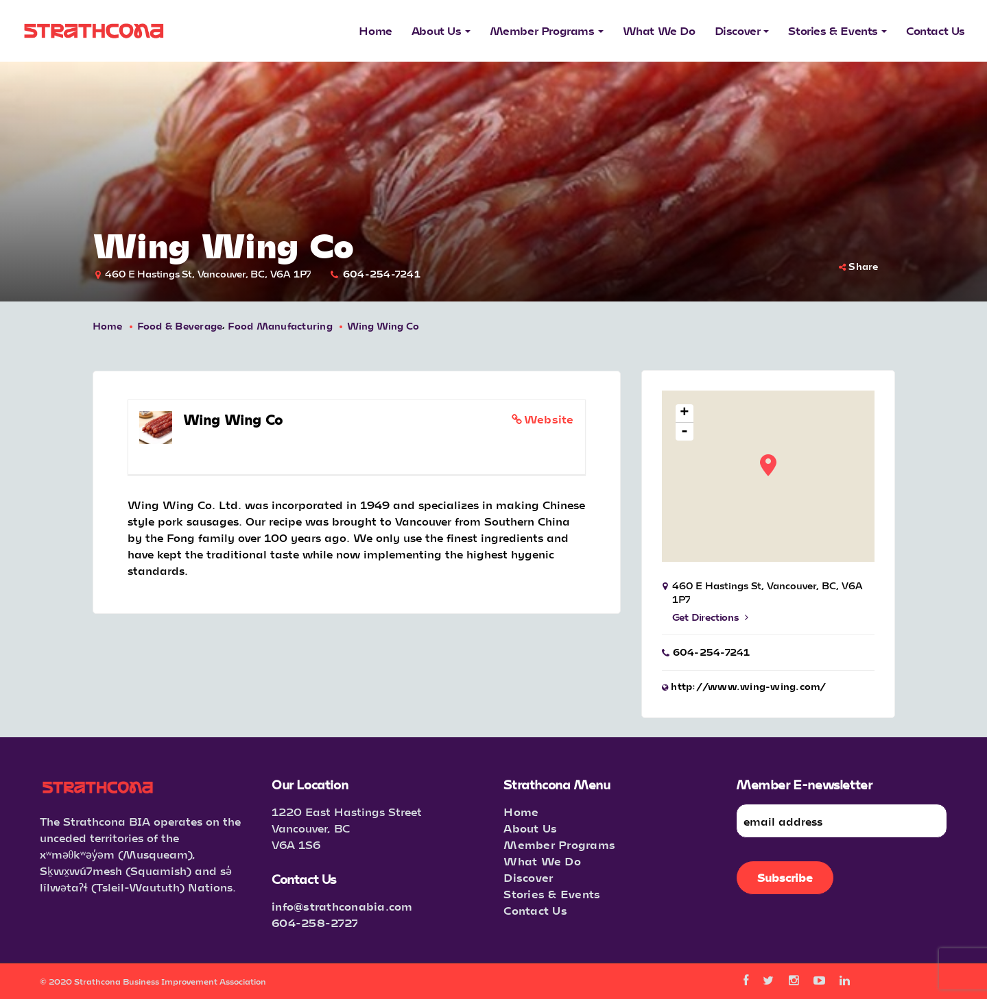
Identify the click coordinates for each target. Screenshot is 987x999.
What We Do (542, 860)
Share (859, 266)
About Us (530, 828)
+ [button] (684, 413)
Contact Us (535, 910)
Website (549, 419)
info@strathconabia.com (342, 906)
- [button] (685, 432)
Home (108, 326)
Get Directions (710, 617)
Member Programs (559, 844)
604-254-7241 (381, 274)
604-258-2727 (315, 922)
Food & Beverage (180, 326)
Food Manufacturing (280, 326)
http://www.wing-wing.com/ (748, 686)
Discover (528, 877)
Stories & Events (551, 893)
